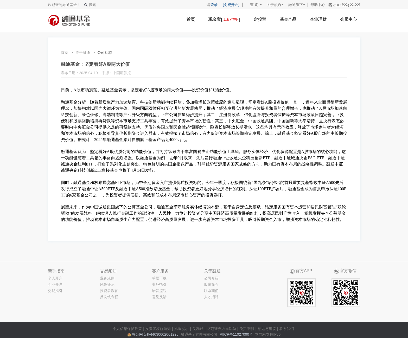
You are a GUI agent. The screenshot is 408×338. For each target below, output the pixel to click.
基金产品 (288, 19)
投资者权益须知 (158, 329)
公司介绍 (211, 278)
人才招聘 (211, 297)
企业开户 (55, 284)
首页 (191, 19)
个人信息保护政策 (127, 329)
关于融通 (274, 5)
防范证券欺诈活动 (221, 329)
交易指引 (55, 291)
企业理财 (318, 19)
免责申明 (246, 329)
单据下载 (159, 278)
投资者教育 (109, 291)
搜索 (90, 5)
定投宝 (260, 19)
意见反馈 (159, 297)
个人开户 (55, 278)
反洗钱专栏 (109, 297)
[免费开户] (231, 5)
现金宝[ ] (224, 19)
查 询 (251, 5)
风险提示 (107, 284)
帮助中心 (317, 5)
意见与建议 (267, 329)
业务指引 (159, 284)
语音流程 (159, 291)
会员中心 (348, 19)
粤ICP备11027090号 (236, 334)
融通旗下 (295, 5)
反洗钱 (197, 329)
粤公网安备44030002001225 (155, 334)
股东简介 (211, 284)
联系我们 (211, 291)
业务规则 (107, 278)
